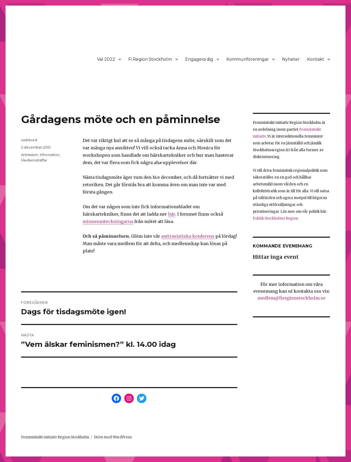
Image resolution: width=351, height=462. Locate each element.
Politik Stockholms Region (275, 218)
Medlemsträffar (34, 160)
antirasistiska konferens (187, 236)
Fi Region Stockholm (150, 59)
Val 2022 (106, 59)
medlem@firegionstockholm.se (291, 298)
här (171, 214)
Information (50, 155)
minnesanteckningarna (108, 221)
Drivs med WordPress (113, 437)
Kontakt (315, 59)
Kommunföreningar (247, 59)
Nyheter (291, 59)
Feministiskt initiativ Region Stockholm (55, 437)
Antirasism (29, 155)
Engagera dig (199, 59)
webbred (29, 140)
